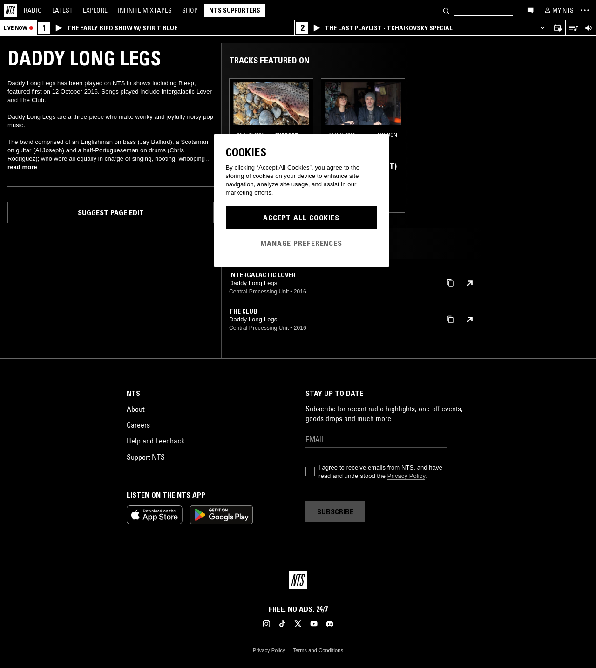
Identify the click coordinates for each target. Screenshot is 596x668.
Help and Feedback (155, 440)
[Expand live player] (542, 28)
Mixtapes (145, 10)
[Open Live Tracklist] (573, 28)
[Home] (10, 10)
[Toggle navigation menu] (584, 10)
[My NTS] (558, 10)
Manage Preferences (301, 243)
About (135, 409)
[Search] (446, 10)
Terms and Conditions (318, 650)
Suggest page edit (111, 212)
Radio (33, 10)
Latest (62, 10)
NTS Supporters (234, 10)
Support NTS (146, 457)
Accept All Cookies (301, 217)
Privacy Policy (406, 475)
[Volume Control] (588, 28)
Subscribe (335, 511)
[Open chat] (530, 9)
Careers (138, 424)
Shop (190, 10)
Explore (95, 10)
